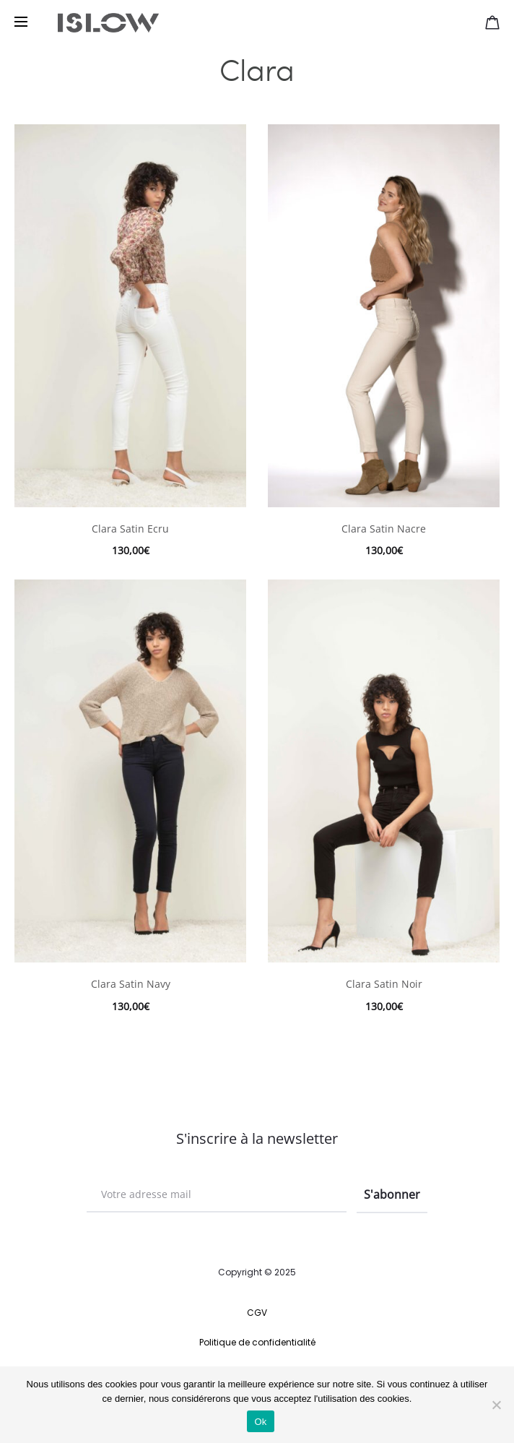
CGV (257, 1312)
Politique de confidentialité (257, 1342)
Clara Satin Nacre (383, 528)
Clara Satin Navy (130, 984)
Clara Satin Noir (384, 984)
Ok (260, 1421)
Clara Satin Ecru (130, 528)
